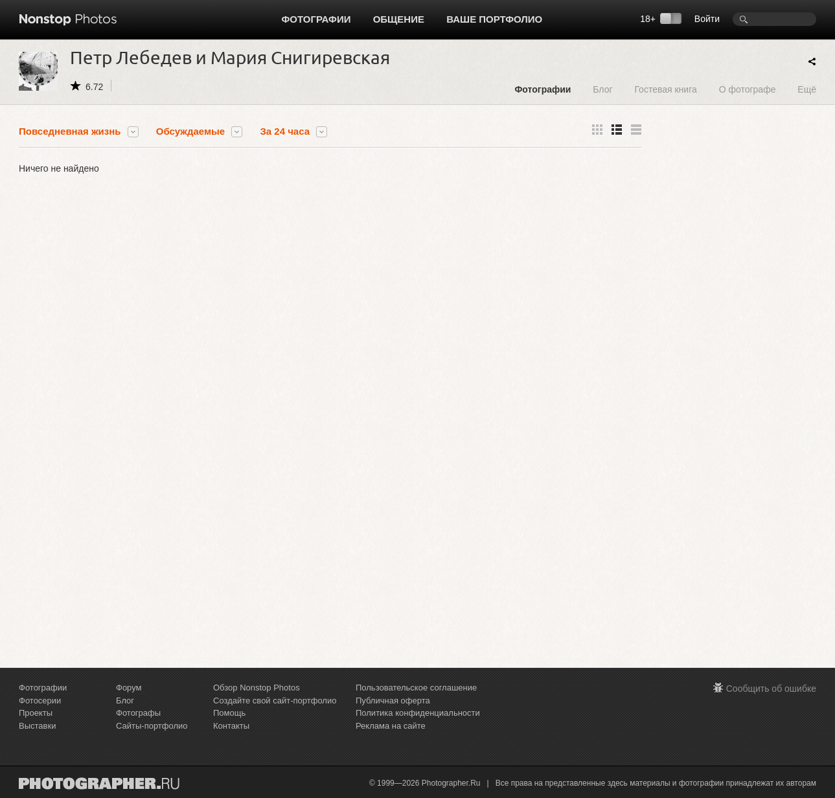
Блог (602, 89)
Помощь (229, 713)
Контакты (231, 726)
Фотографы (138, 713)
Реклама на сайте (391, 726)
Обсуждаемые (190, 131)
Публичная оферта (393, 700)
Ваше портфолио (494, 19)
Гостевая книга (665, 89)
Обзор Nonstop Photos (256, 687)
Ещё (806, 89)
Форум (129, 687)
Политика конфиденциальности (418, 713)
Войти (707, 19)
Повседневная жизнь (70, 131)
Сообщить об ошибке (771, 688)
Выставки (37, 726)
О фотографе (747, 89)
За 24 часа (285, 131)
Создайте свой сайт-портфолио (274, 700)
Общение (398, 19)
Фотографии (316, 19)
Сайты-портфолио (152, 726)
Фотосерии (40, 700)
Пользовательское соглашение (416, 687)
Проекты (35, 713)
